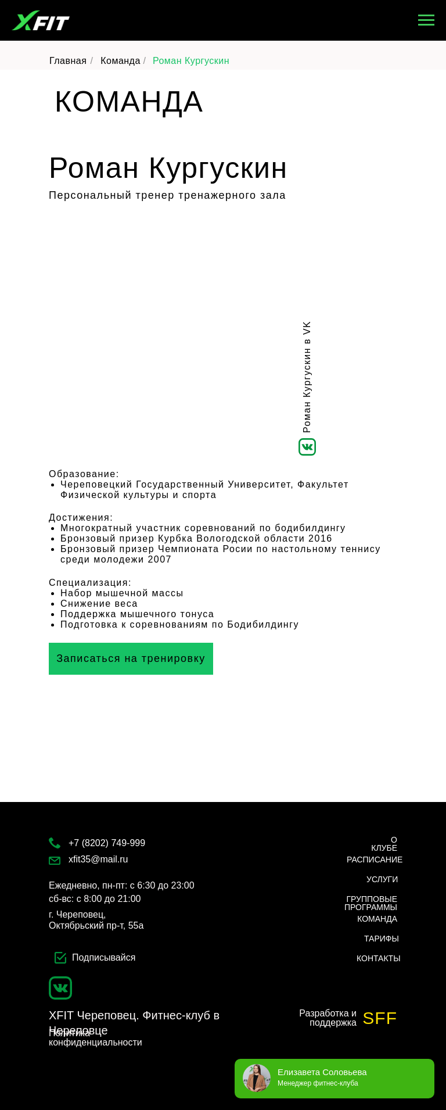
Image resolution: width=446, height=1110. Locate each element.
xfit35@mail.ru (98, 859)
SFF (379, 1017)
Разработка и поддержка (328, 1017)
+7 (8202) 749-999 (107, 843)
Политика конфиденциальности (95, 1037)
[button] (131, 659)
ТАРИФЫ (381, 938)
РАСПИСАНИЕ (374, 859)
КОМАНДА (377, 918)
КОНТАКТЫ (379, 958)
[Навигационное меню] (426, 20)
